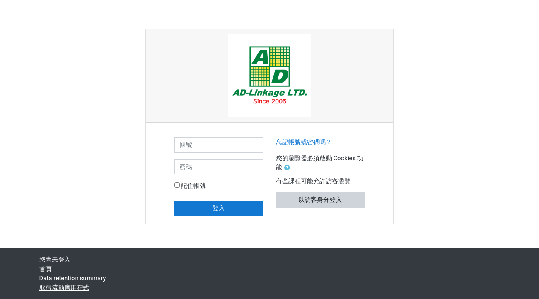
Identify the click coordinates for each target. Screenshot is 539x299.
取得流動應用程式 (64, 288)
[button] (288, 168)
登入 (218, 208)
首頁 (45, 269)
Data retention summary (72, 278)
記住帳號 (193, 185)
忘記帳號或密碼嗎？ (304, 142)
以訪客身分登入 (320, 199)
